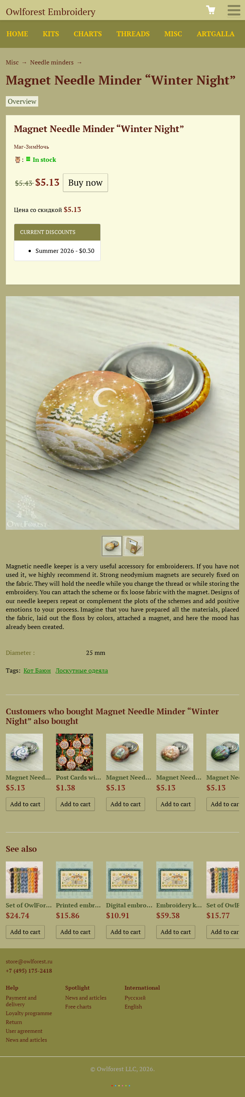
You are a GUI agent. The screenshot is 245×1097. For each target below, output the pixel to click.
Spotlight (77, 987)
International (142, 987)
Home (17, 33)
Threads (133, 33)
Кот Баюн (37, 670)
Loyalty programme (29, 1013)
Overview (22, 101)
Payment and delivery (21, 1001)
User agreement (24, 1030)
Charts (88, 33)
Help (12, 987)
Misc (173, 33)
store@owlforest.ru (29, 961)
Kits (51, 33)
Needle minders (52, 62)
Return (14, 1022)
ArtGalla (216, 33)
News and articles (26, 1039)
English (133, 1006)
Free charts (78, 1006)
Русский (135, 997)
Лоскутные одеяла (82, 670)
